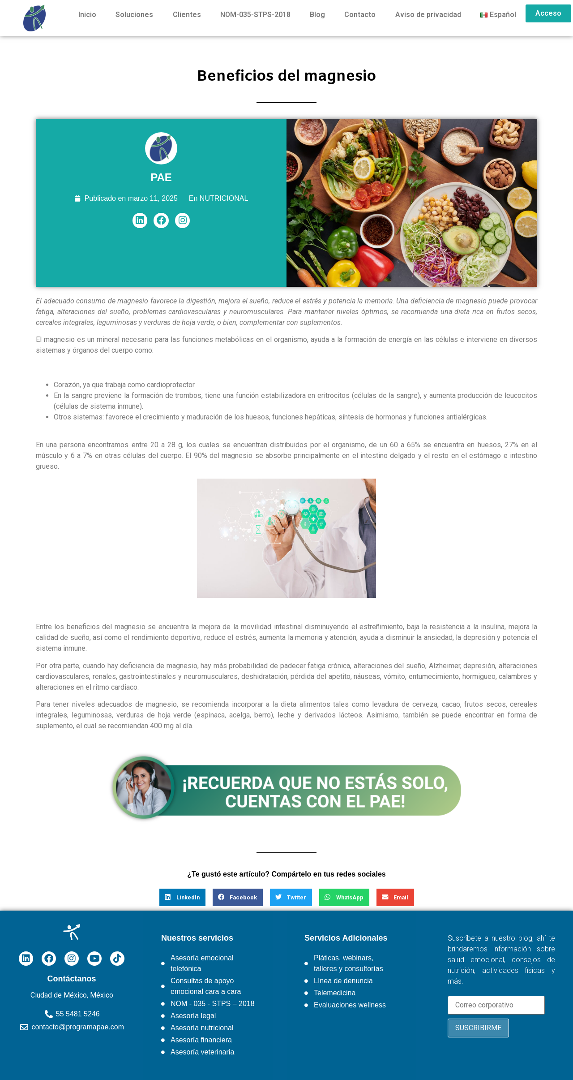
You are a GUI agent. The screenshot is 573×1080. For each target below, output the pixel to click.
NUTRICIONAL (224, 198)
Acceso (548, 13)
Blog (317, 14)
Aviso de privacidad (428, 14)
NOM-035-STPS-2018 (255, 14)
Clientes (187, 14)
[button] (182, 897)
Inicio (87, 14)
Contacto (360, 14)
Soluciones (134, 14)
